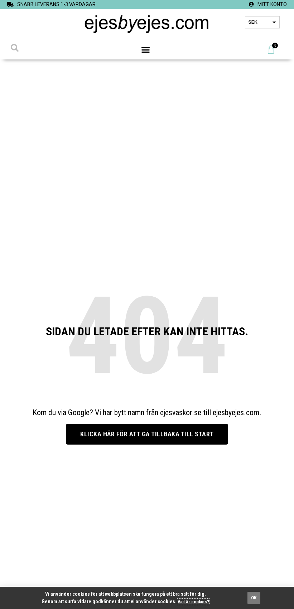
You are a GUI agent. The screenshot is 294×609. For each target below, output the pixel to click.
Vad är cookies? (193, 601)
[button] (146, 50)
